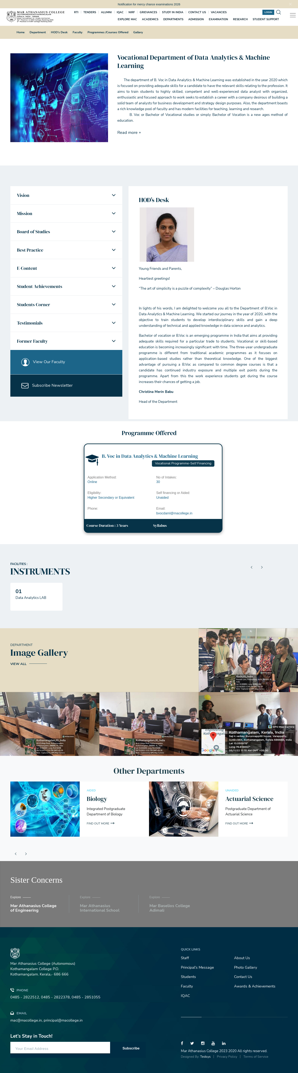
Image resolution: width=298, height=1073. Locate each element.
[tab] (66, 195)
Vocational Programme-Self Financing (183, 463)
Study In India (172, 12)
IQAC (120, 12)
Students (188, 976)
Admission (196, 19)
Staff (185, 957)
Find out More (98, 824)
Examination (218, 19)
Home (21, 32)
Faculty (77, 32)
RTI (76, 12)
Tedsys (205, 1056)
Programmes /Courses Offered (108, 32)
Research (240, 19)
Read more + (129, 132)
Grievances (148, 12)
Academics (150, 19)
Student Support (266, 19)
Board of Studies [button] (33, 232)
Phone (19, 990)
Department (38, 32)
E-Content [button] (27, 269)
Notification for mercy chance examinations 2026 (149, 4)
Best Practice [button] (30, 250)
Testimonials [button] (30, 324)
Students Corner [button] (33, 306)
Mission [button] (24, 214)
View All (18, 664)
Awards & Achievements (254, 986)
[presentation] (251, 567)
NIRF (132, 12)
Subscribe (131, 1048)
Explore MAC (127, 19)
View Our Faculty (43, 363)
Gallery (138, 32)
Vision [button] (23, 195)
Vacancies (219, 12)
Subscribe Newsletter (47, 387)
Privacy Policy (227, 1056)
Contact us (197, 12)
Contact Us (243, 976)
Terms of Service (255, 1056)
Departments (173, 19)
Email (18, 1013)
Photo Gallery (245, 967)
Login (268, 12)
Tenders (89, 12)
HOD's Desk (59, 32)
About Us (242, 957)
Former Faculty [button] (32, 343)
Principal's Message (197, 967)
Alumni (106, 12)
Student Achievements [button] (39, 287)
